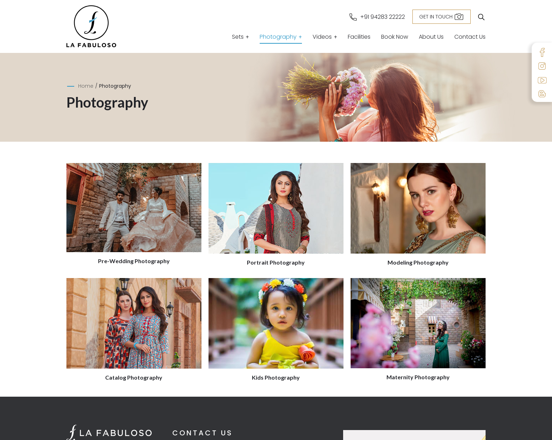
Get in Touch (436, 16)
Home (85, 85)
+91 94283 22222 (382, 17)
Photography (278, 37)
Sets (238, 37)
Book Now (394, 37)
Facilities (359, 37)
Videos (322, 37)
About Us (431, 37)
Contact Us (470, 37)
